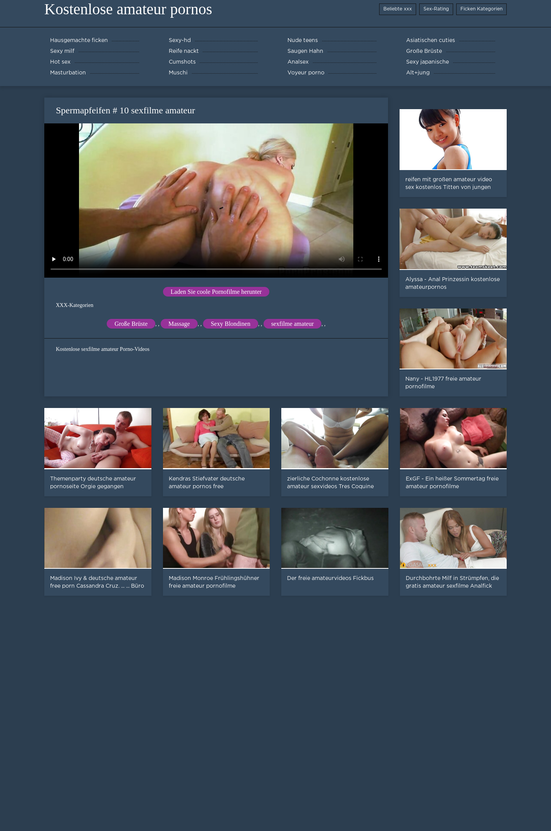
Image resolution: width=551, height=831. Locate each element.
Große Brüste (131, 323)
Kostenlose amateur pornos (128, 9)
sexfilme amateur (292, 323)
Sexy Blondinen (230, 323)
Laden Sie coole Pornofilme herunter (216, 291)
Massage (179, 323)
